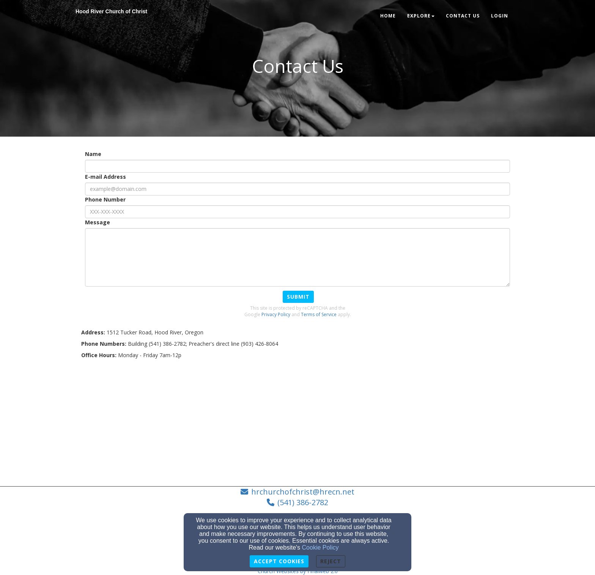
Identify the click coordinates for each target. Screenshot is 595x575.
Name (93, 154)
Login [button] (499, 16)
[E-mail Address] (297, 189)
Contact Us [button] (463, 16)
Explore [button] (420, 16)
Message (97, 222)
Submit (298, 296)
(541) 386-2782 (302, 502)
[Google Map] (297, 420)
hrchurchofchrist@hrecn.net (302, 492)
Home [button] (388, 16)
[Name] (297, 166)
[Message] (297, 257)
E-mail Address (105, 176)
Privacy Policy (275, 314)
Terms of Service (319, 314)
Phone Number (105, 199)
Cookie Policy (320, 547)
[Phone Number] (297, 211)
